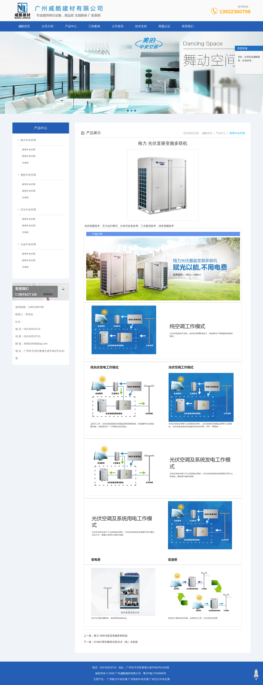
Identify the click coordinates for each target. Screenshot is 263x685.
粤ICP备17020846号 (154, 673)
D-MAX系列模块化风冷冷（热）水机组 (116, 641)
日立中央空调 (26, 202)
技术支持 (141, 26)
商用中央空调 (27, 154)
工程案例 (94, 26)
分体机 (24, 161)
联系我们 (188, 26)
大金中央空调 (26, 234)
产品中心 (71, 26)
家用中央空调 (27, 148)
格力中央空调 (26, 138)
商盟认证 (164, 26)
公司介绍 (47, 26)
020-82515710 (108, 667)
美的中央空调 (26, 170)
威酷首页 (24, 26)
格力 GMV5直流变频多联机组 (110, 635)
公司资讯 (117, 26)
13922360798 (235, 11)
